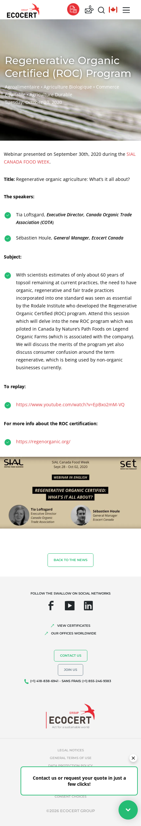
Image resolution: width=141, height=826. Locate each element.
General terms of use (71, 758)
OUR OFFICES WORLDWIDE (73, 633)
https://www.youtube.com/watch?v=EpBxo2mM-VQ (70, 404)
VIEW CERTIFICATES (73, 626)
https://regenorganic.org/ (43, 441)
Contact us (70, 655)
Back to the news (70, 560)
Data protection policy (70, 766)
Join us (70, 670)
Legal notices (70, 750)
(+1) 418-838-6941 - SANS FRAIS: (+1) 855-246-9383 (70, 681)
